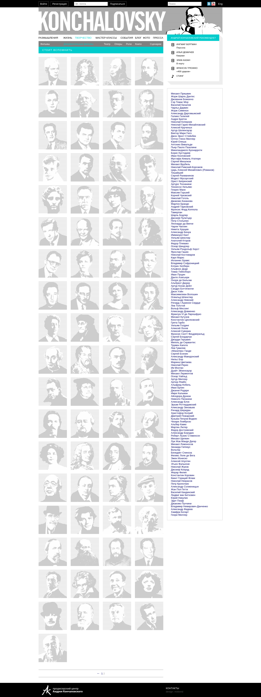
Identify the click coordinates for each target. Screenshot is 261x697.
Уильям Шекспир (180, 237)
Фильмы (45, 44)
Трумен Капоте (179, 345)
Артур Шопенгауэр (181, 130)
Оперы (118, 44)
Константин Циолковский (185, 319)
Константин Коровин (182, 475)
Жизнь (67, 37)
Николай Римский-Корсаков (187, 167)
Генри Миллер (179, 514)
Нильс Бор (177, 359)
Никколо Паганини (181, 399)
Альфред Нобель (181, 384)
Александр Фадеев (182, 509)
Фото (146, 37)
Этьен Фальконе (180, 464)
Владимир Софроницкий (185, 263)
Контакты (172, 688)
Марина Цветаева (181, 362)
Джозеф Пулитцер (181, 218)
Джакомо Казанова (182, 201)
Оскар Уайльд (179, 376)
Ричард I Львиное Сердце (186, 302)
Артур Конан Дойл (181, 285)
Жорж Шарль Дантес (183, 96)
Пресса (158, 37)
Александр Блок (180, 401)
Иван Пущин (178, 274)
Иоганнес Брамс (180, 260)
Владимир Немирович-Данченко (189, 506)
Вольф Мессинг (180, 308)
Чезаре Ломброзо (181, 421)
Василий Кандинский (183, 492)
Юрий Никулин (179, 497)
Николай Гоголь (180, 198)
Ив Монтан (177, 367)
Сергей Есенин (179, 353)
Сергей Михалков (181, 161)
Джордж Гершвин (181, 339)
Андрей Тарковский (182, 206)
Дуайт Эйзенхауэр (181, 370)
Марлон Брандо (180, 203)
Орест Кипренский (181, 181)
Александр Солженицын (185, 486)
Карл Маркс (177, 257)
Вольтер (175, 449)
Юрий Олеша (178, 141)
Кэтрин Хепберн (180, 266)
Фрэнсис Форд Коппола (184, 209)
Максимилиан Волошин (184, 294)
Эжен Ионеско (179, 458)
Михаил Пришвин (181, 93)
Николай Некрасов (181, 480)
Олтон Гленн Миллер (183, 138)
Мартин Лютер (179, 427)
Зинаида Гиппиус (181, 447)
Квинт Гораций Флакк (183, 478)
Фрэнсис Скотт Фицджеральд (187, 333)
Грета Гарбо (178, 322)
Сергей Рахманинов (182, 175)
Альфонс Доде (179, 268)
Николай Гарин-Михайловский (188, 124)
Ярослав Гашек (180, 251)
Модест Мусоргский (182, 178)
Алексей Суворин (181, 331)
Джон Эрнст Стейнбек (183, 136)
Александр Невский (182, 300)
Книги (138, 44)
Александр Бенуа (181, 232)
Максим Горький (180, 192)
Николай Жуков (180, 466)
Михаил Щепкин (180, 438)
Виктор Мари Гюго (181, 133)
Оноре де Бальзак (181, 280)
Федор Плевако (180, 243)
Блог (138, 37)
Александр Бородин (182, 432)
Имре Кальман (179, 393)
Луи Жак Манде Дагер (183, 441)
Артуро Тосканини (181, 184)
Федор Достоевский (182, 430)
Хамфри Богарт (180, 512)
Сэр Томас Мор (180, 102)
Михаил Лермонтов (182, 373)
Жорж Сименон (180, 110)
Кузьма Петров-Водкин (184, 418)
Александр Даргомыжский (186, 113)
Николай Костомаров (183, 254)
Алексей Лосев (179, 328)
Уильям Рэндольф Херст (185, 249)
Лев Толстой (178, 305)
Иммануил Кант (180, 235)
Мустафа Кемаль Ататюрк (186, 158)
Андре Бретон (179, 119)
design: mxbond (174, 691)
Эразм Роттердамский (183, 404)
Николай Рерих (179, 365)
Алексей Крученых (181, 127)
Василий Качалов (181, 104)
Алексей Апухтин (181, 461)
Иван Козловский (181, 155)
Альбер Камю (179, 424)
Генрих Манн (178, 189)
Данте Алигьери (180, 277)
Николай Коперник (181, 121)
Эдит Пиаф (177, 500)
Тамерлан (176, 212)
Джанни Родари (180, 390)
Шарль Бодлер (179, 215)
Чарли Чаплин (179, 226)
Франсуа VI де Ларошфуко (186, 314)
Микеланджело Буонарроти (186, 150)
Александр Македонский (185, 356)
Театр (107, 44)
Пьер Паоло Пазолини (184, 147)
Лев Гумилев (178, 348)
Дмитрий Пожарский (182, 415)
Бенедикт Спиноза (181, 452)
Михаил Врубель (180, 164)
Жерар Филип (179, 472)
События (127, 37)
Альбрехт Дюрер (180, 283)
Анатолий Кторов (181, 240)
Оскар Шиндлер (180, 246)
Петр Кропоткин (180, 483)
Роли (129, 44)
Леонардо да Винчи (182, 223)
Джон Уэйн (177, 291)
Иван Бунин (177, 387)
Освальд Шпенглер (182, 297)
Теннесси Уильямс (181, 186)
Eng (220, 3)
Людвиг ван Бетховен (183, 495)
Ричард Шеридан (181, 410)
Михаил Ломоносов (182, 444)
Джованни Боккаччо (182, 99)
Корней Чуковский (181, 195)
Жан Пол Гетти (179, 489)
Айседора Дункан (181, 396)
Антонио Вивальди (181, 144)
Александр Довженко (183, 311)
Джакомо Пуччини (181, 503)
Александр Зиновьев (183, 407)
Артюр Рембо (178, 382)
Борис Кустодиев (181, 153)
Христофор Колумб (182, 413)
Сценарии (155, 44)
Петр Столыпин (180, 220)
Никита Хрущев (180, 229)
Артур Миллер (179, 379)
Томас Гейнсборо (181, 271)
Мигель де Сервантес (183, 342)
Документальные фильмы (78, 44)
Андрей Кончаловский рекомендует (193, 38)
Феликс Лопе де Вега (183, 455)
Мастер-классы (106, 37)
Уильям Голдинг (180, 325)
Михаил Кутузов (180, 317)
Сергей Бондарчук (181, 336)
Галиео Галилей (180, 116)
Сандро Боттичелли (182, 288)
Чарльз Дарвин (179, 107)
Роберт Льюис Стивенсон (185, 435)
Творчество (83, 37)
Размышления (48, 37)
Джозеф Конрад (180, 469)
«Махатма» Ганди (181, 350)
